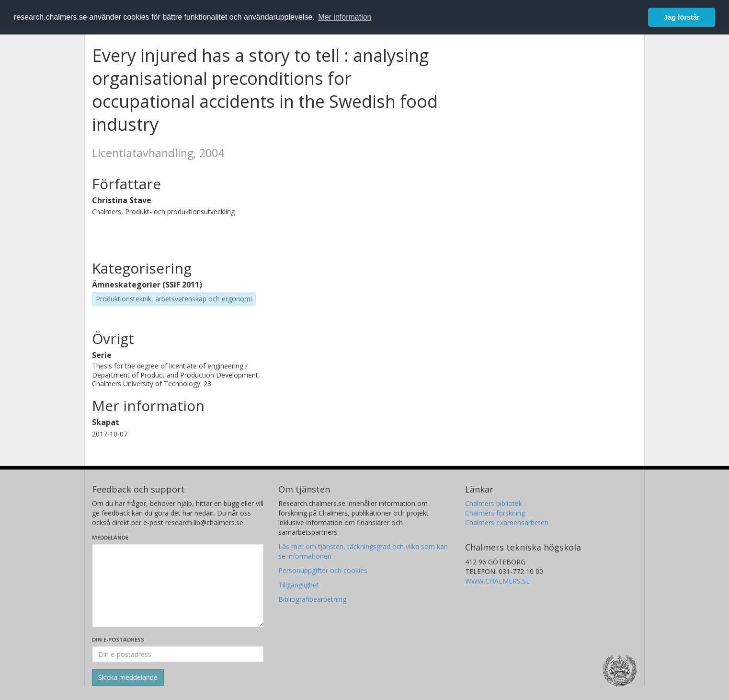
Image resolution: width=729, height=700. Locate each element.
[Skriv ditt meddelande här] (178, 585)
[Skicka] (128, 677)
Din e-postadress (118, 639)
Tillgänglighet (298, 584)
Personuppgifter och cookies (322, 570)
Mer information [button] (344, 17)
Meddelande (110, 537)
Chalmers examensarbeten (506, 522)
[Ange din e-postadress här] (178, 654)
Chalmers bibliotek (493, 503)
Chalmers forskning (495, 512)
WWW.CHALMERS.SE (497, 580)
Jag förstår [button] (681, 17)
